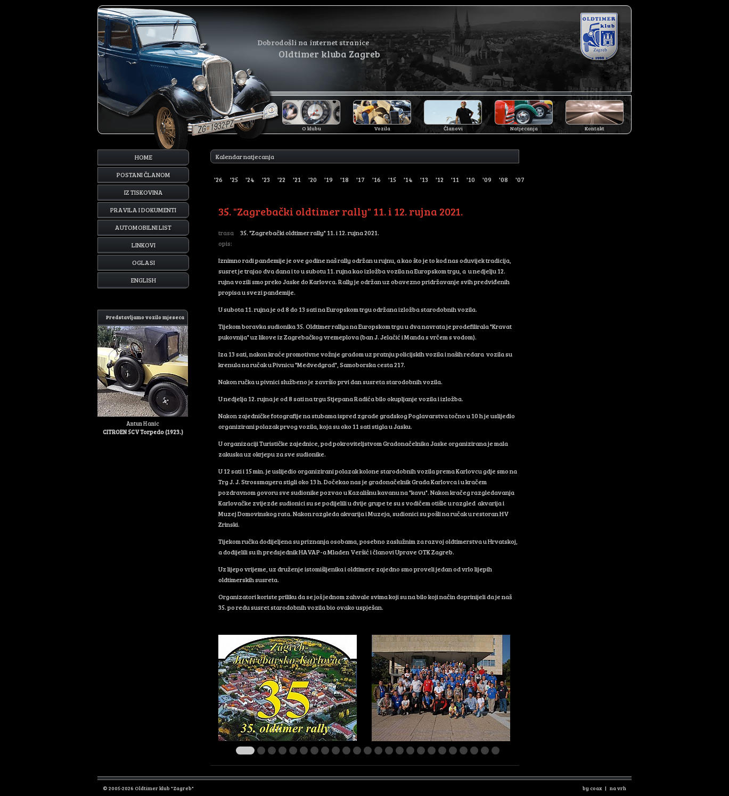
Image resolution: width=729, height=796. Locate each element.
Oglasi (143, 262)
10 (346, 750)
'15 (392, 179)
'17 (360, 179)
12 (368, 750)
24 (495, 750)
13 (378, 750)
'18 (344, 179)
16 (410, 750)
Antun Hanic (142, 373)
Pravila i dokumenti (143, 209)
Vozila (382, 128)
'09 (487, 179)
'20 (312, 179)
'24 (250, 179)
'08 (503, 179)
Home (143, 157)
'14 (408, 179)
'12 (440, 179)
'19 (328, 179)
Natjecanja (524, 128)
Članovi (453, 128)
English (143, 280)
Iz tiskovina (143, 192)
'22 (281, 179)
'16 (376, 179)
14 (389, 750)
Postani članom (143, 174)
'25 (234, 179)
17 (421, 750)
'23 (266, 179)
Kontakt (594, 128)
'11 (455, 179)
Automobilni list (143, 227)
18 (432, 750)
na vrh (618, 788)
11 (357, 750)
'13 (424, 179)
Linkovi (143, 245)
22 (474, 750)
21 (464, 750)
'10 (470, 179)
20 (453, 750)
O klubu (311, 128)
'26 (218, 179)
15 (400, 750)
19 (442, 750)
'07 (520, 179)
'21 (297, 179)
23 (485, 750)
